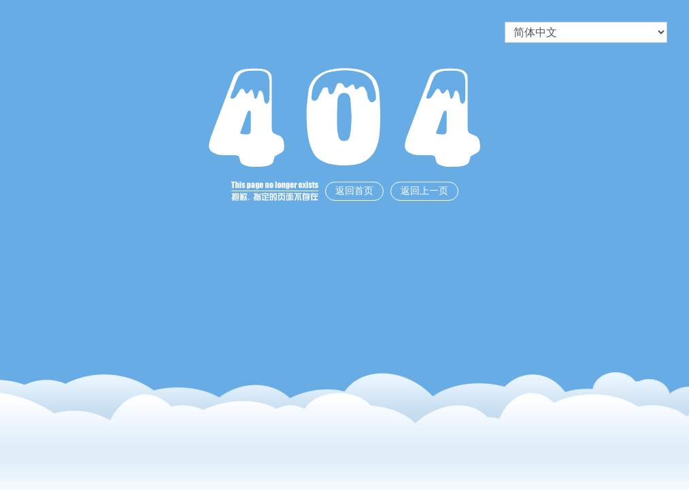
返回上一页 (424, 191)
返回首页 (354, 191)
